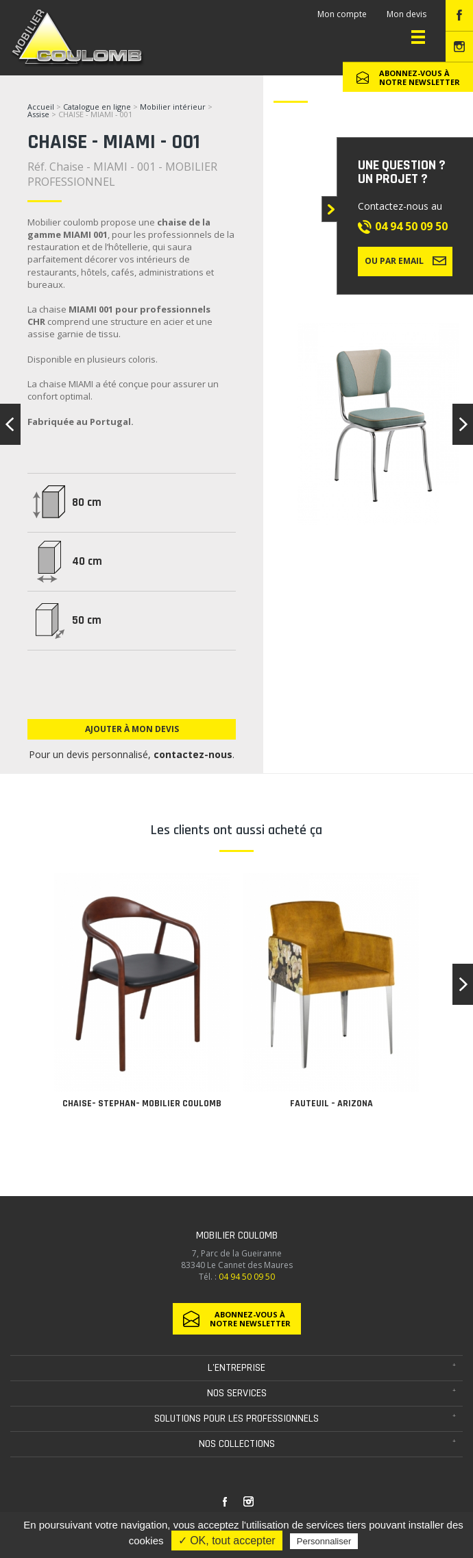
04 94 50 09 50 (411, 226)
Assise (39, 114)
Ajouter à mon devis (132, 729)
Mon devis (406, 14)
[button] (462, 984)
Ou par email (405, 260)
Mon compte (342, 14)
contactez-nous (193, 754)
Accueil (40, 106)
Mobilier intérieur (173, 106)
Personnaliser (324, 1541)
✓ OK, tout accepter (227, 1540)
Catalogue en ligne (97, 106)
